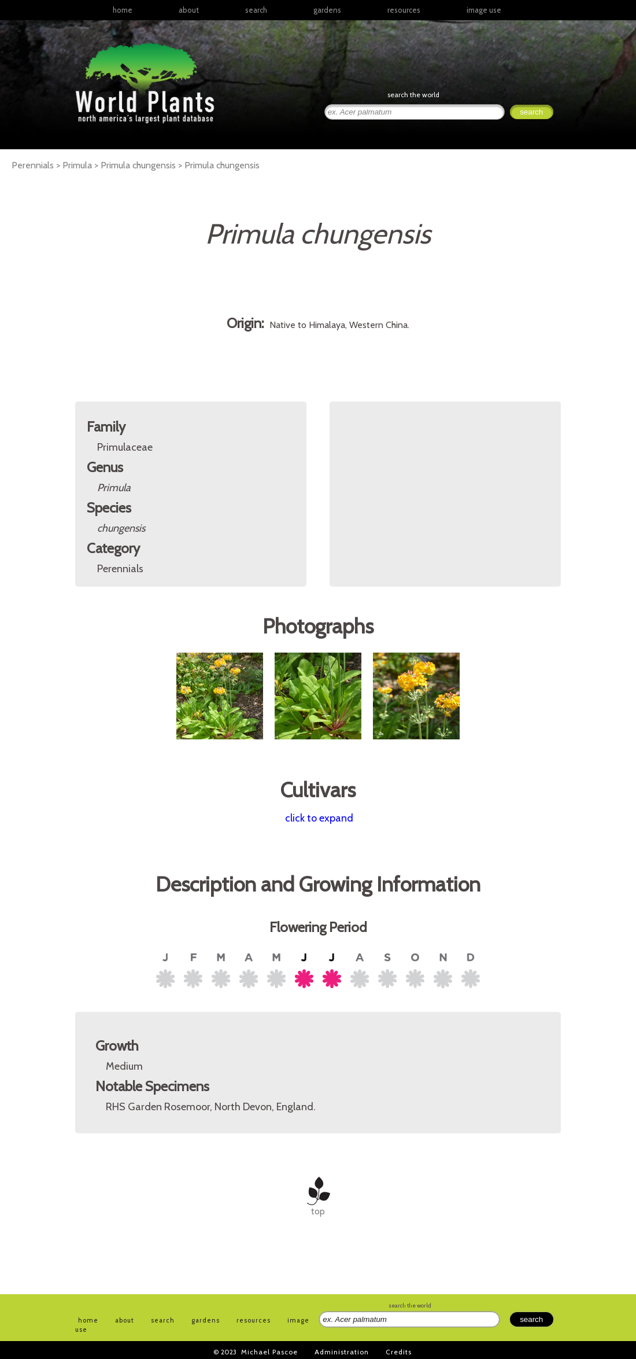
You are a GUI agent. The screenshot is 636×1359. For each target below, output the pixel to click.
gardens (327, 9)
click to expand (319, 818)
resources (253, 1320)
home (122, 9)
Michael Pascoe (269, 1351)
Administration (342, 1351)
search (256, 9)
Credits (399, 1351)
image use (484, 9)
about (189, 9)
